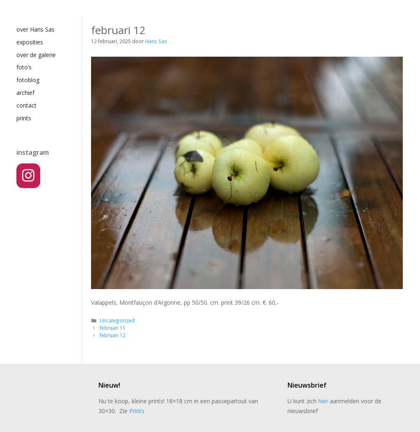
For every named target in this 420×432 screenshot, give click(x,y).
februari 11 (113, 327)
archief (25, 93)
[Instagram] (28, 175)
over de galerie (36, 55)
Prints (136, 411)
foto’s (24, 67)
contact (26, 105)
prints (23, 118)
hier (323, 401)
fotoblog (27, 80)
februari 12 (113, 335)
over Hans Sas (35, 29)
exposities (29, 42)
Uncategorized (117, 320)
